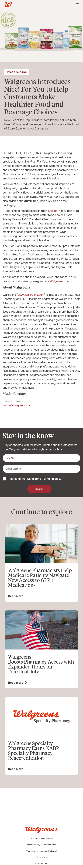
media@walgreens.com (17, 405)
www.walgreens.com (31, 294)
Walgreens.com (60, 281)
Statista (52, 211)
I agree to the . (35, 478)
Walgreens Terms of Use (43, 478)
